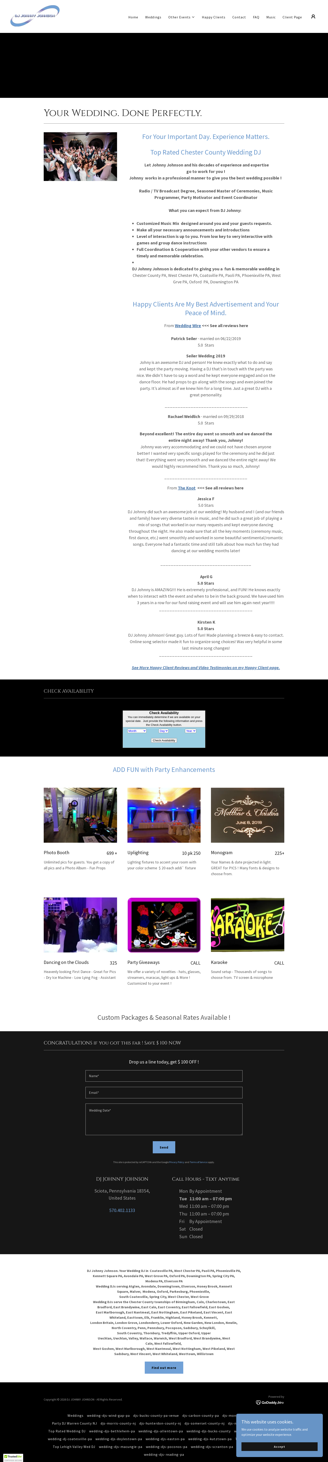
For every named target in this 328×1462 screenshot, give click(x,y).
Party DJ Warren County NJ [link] (74, 1415)
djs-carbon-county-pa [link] (200, 1407)
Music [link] (271, 17)
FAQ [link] (256, 17)
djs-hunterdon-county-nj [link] (160, 1415)
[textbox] (163, 1067)
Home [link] (133, 17)
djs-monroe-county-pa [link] (241, 1407)
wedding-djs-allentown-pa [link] (160, 1422)
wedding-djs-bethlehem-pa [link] (112, 1422)
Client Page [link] (292, 17)
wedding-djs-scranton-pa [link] (212, 1438)
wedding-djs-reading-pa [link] (164, 1446)
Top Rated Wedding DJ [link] (67, 1422)
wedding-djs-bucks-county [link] (209, 1422)
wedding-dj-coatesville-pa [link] (70, 1430)
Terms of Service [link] (198, 1153)
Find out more (164, 1359)
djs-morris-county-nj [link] (118, 1415)
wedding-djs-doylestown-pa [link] (118, 1430)
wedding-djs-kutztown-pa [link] (210, 1430)
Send (164, 1139)
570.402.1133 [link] (122, 1202)
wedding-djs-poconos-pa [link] (166, 1438)
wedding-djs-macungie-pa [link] (120, 1438)
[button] (181, 17)
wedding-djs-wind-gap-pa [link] (108, 1407)
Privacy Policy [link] (176, 1153)
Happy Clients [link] (213, 17)
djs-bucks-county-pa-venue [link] (156, 1407)
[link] (35, 16)
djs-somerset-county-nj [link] (205, 1415)
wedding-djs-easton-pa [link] (165, 1430)
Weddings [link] (153, 17)
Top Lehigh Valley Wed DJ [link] (74, 1438)
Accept (279, 1446)
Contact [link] (239, 17)
